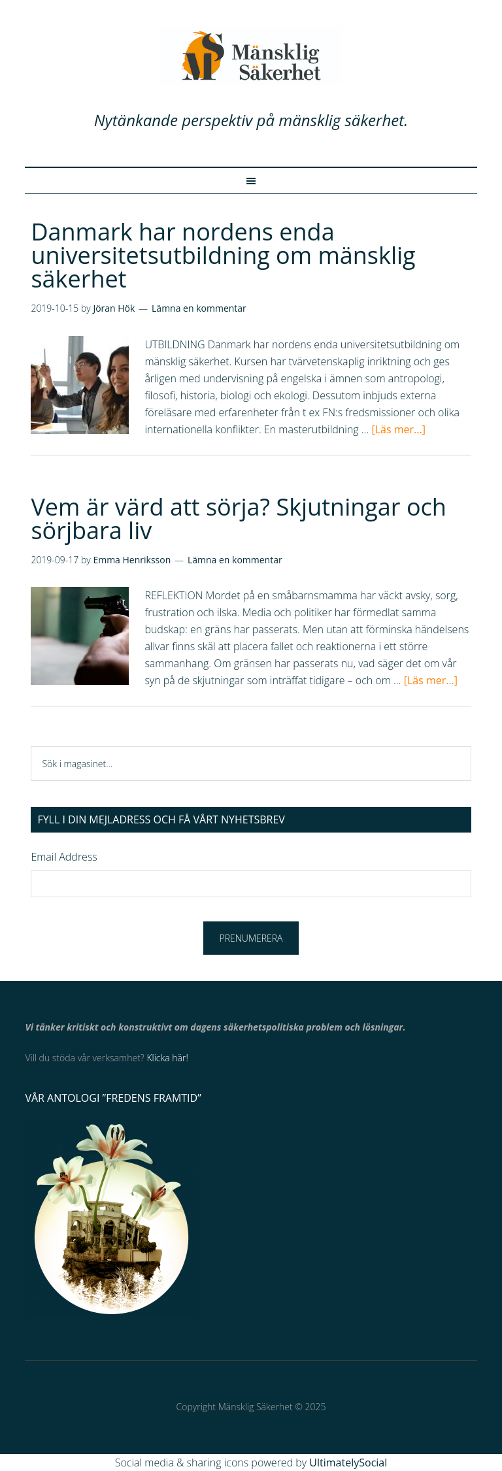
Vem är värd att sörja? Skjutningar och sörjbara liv (238, 518)
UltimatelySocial (348, 1462)
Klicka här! (167, 1057)
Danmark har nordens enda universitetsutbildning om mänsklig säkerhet (223, 255)
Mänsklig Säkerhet (251, 55)
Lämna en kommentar (199, 308)
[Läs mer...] (398, 429)
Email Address (64, 857)
